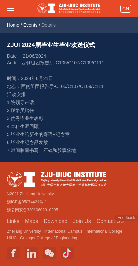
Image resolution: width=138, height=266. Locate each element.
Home (13, 25)
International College (104, 231)
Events (30, 25)
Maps (31, 221)
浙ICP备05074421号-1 (27, 202)
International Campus (63, 231)
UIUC (12, 238)
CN (125, 8)
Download (55, 221)
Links (13, 221)
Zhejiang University (24, 231)
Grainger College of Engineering (48, 238)
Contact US (110, 220)
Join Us (82, 221)
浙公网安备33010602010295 (32, 210)
